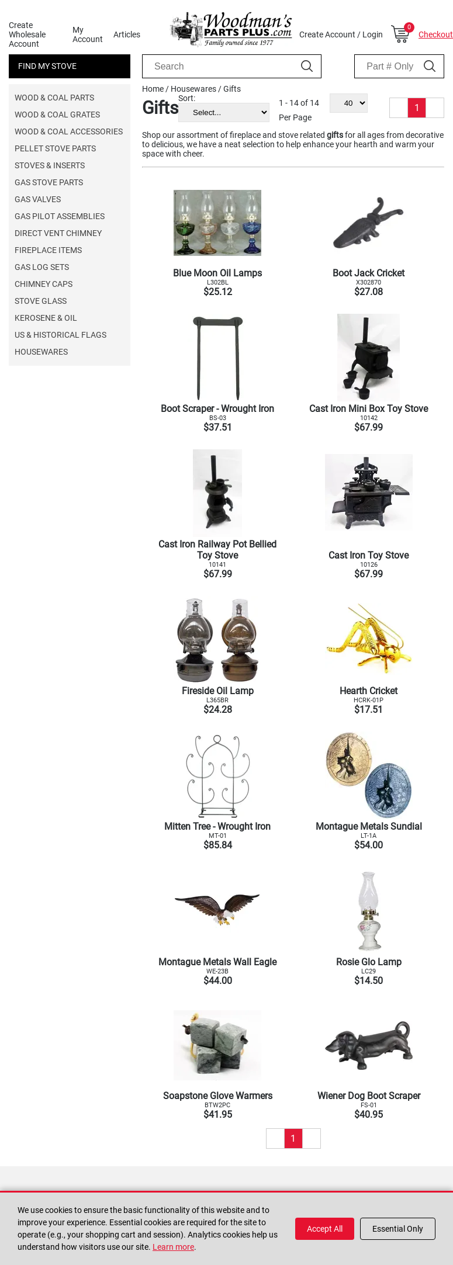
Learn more (173, 1247)
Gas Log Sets (42, 267)
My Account (87, 34)
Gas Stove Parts (49, 182)
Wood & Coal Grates (57, 114)
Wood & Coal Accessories (69, 131)
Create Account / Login (341, 34)
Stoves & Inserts (50, 165)
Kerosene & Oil (46, 318)
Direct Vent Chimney (58, 233)
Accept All (325, 1228)
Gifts (232, 88)
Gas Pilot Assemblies (60, 216)
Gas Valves (38, 199)
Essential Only (397, 1228)
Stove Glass (41, 301)
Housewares (41, 351)
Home (153, 88)
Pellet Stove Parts (55, 148)
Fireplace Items (48, 250)
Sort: (186, 98)
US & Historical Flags (60, 334)
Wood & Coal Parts (54, 97)
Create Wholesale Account (27, 34)
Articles (126, 34)
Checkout (436, 34)
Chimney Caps (43, 284)
